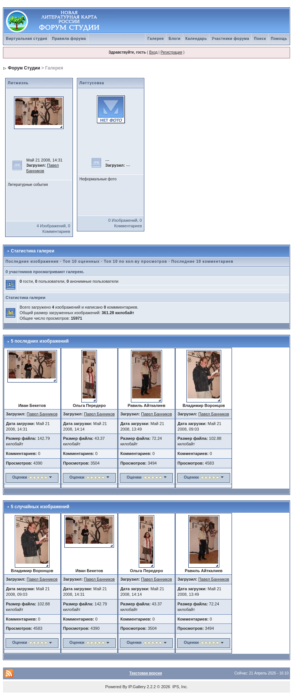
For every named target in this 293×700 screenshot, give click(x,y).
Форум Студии (24, 68)
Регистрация (171, 52)
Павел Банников (42, 414)
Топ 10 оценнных (81, 261)
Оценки (19, 477)
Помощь (279, 39)
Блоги (175, 39)
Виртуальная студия (26, 39)
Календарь (196, 39)
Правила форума (69, 39)
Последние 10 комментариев (202, 261)
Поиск (260, 39)
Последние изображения (32, 261)
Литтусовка (92, 83)
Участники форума (230, 39)
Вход (153, 52)
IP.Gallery (137, 686)
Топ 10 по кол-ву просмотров (135, 261)
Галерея (156, 39)
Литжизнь (18, 83)
